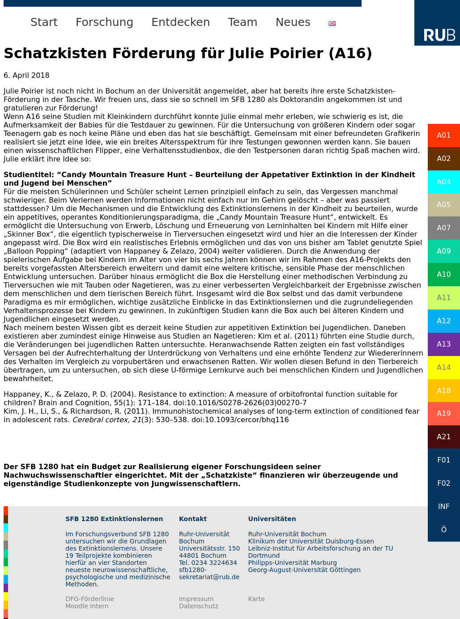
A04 (444, 182)
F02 (444, 483)
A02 (444, 158)
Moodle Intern (87, 606)
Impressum (196, 598)
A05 (444, 204)
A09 (444, 251)
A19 (444, 413)
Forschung (104, 22)
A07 (444, 228)
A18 (444, 390)
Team (243, 22)
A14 (444, 367)
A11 (444, 297)
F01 (444, 460)
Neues (293, 22)
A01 (444, 135)
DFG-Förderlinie (89, 598)
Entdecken (180, 22)
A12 (444, 321)
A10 (444, 274)
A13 (444, 344)
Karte (256, 598)
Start (44, 22)
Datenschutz (198, 606)
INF (444, 506)
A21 (444, 436)
